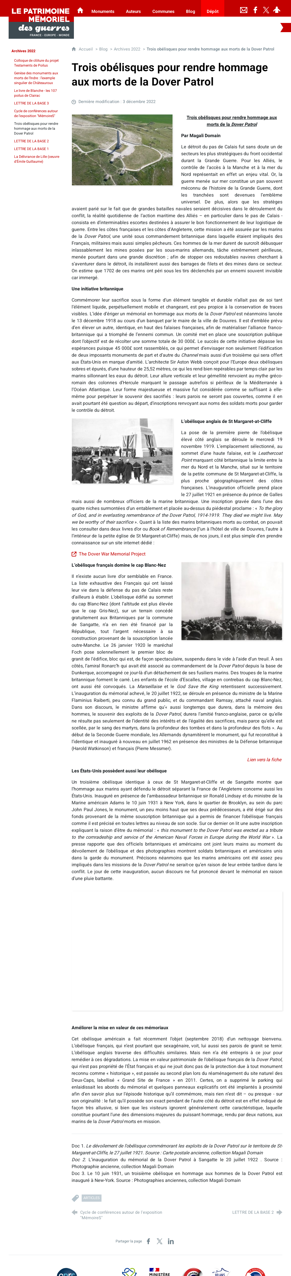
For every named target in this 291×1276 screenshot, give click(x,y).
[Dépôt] (212, 8)
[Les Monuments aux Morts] (80, 8)
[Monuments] (103, 8)
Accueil (86, 49)
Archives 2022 (127, 49)
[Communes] (163, 8)
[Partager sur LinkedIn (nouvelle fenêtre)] (171, 1241)
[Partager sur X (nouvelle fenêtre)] (159, 1241)
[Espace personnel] (276, 8)
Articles (91, 1198)
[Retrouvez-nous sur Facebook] (255, 8)
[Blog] (190, 8)
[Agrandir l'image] (122, 149)
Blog (103, 49)
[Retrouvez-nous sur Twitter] (266, 8)
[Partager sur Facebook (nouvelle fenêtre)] (148, 1241)
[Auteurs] (133, 8)
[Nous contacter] (244, 8)
